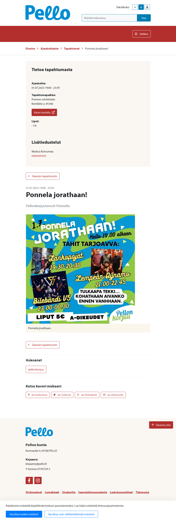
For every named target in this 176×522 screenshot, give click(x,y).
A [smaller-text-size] (135, 7)
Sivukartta (68, 492)
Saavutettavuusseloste (92, 492)
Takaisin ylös (161, 425)
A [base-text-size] (141, 7)
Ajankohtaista (49, 48)
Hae (143, 18)
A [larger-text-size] (147, 7)
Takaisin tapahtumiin (42, 176)
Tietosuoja (142, 492)
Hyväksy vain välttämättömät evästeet (71, 514)
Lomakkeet (52, 492)
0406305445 (39, 156)
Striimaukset (34, 492)
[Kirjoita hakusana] (109, 17)
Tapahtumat (72, 48)
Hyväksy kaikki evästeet (24, 514)
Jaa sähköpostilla (113, 394)
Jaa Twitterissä (62, 394)
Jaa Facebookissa (37, 394)
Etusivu (30, 48)
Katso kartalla (44, 112)
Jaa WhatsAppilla (87, 394)
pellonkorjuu (36, 369)
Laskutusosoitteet (121, 492)
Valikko (141, 34)
